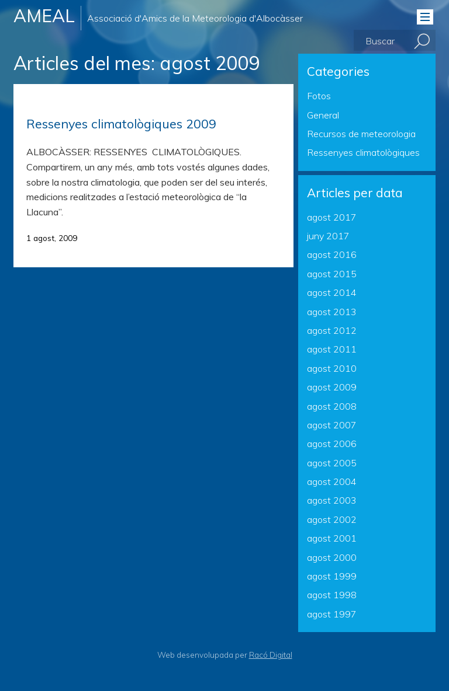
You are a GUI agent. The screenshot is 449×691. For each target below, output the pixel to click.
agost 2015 (332, 274)
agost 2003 (332, 500)
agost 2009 (332, 387)
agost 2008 (332, 406)
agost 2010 (332, 368)
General (323, 115)
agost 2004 (332, 481)
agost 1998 (332, 595)
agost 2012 (332, 330)
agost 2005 (332, 463)
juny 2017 (328, 236)
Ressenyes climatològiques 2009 (121, 123)
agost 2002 (332, 519)
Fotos (319, 96)
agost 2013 (332, 311)
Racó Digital (270, 654)
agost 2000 (332, 557)
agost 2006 (332, 443)
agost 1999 (332, 576)
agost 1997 (332, 614)
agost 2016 (332, 254)
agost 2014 (332, 292)
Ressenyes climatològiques (363, 152)
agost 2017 (332, 217)
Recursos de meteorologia (361, 133)
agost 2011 (332, 349)
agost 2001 (332, 538)
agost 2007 (332, 425)
